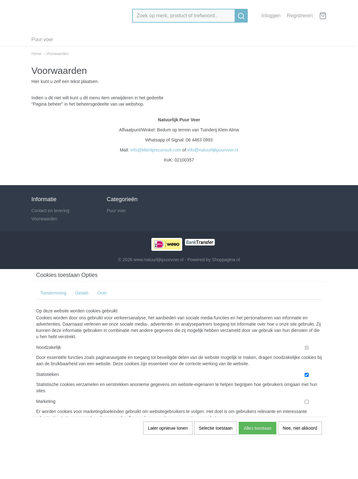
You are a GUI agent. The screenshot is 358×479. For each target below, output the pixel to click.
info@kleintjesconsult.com (155, 149)
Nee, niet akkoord (300, 428)
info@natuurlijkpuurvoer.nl (212, 149)
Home (36, 54)
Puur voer (42, 39)
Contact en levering (50, 210)
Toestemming (53, 292)
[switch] (307, 348)
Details (82, 292)
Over (102, 292)
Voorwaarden (44, 218)
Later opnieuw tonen (168, 428)
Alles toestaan (257, 428)
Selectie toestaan (215, 428)
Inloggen (270, 15)
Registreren (300, 15)
